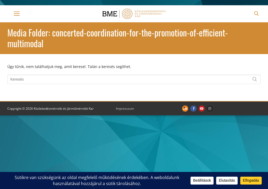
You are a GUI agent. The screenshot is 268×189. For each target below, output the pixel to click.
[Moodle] (185, 109)
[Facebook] (193, 109)
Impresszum (125, 108)
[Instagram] (210, 109)
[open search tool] (256, 13)
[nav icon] (16, 13)
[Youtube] (202, 109)
